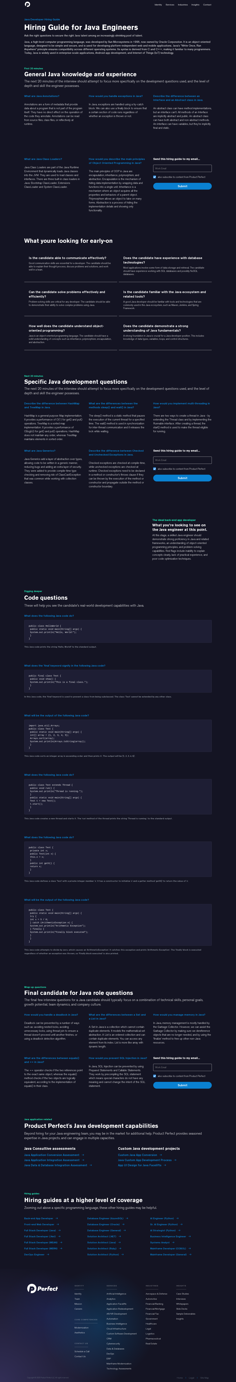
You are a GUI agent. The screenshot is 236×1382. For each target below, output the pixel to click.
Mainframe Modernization (119, 1363)
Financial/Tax (152, 1313)
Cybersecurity (113, 1343)
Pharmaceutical (153, 1338)
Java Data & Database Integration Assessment (58, 1165)
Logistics (150, 1333)
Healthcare (151, 1323)
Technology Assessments (119, 1368)
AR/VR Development (117, 1313)
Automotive (151, 1299)
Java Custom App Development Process (147, 1160)
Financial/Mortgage (155, 1308)
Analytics (111, 1299)
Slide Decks (181, 1308)
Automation (112, 1318)
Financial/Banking (154, 1303)
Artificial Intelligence (116, 1293)
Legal (148, 1328)
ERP (109, 1358)
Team (77, 1299)
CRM (109, 1338)
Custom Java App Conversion (140, 1155)
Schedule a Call (82, 1351)
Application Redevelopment (120, 1308)
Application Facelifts (116, 1303)
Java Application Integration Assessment (54, 1160)
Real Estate (151, 1343)
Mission (78, 1303)
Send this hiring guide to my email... (176, 159)
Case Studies (182, 1293)
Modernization (81, 1327)
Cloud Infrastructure (116, 1328)
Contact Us (80, 1356)
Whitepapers (182, 1303)
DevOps (110, 1353)
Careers (78, 1308)
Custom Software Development (122, 1333)
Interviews (181, 1299)
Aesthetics (80, 1332)
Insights (180, 1318)
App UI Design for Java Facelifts (142, 1165)
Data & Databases (115, 1348)
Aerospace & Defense (156, 1293)
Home (180, 1378)
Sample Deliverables (185, 1313)
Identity (78, 1293)
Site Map (204, 1378)
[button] (158, 4)
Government (152, 1318)
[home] (27, 4)
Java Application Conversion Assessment (54, 1155)
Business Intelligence (117, 1323)
